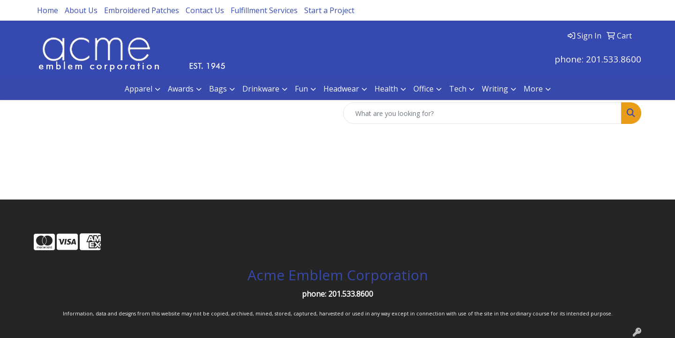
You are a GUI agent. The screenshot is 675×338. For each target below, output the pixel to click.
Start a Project (329, 10)
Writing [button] (495, 89)
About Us (81, 10)
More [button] (533, 89)
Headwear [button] (341, 89)
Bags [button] (218, 89)
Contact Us (205, 10)
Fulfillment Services (264, 10)
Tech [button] (457, 89)
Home (47, 10)
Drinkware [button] (260, 89)
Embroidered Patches (141, 10)
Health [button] (386, 89)
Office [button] (423, 89)
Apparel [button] (138, 89)
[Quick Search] (482, 113)
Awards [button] (181, 89)
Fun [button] (301, 89)
